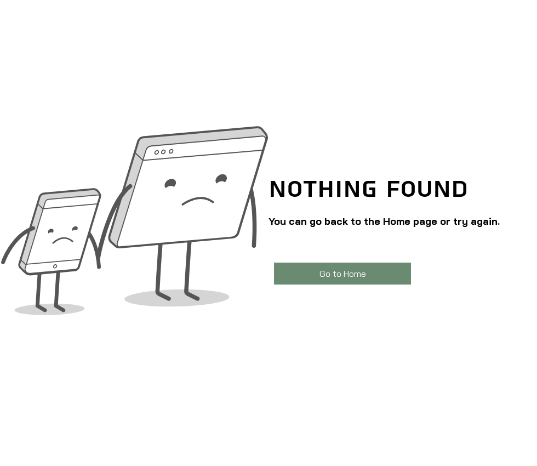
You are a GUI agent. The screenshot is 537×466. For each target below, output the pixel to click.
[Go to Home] (342, 274)
